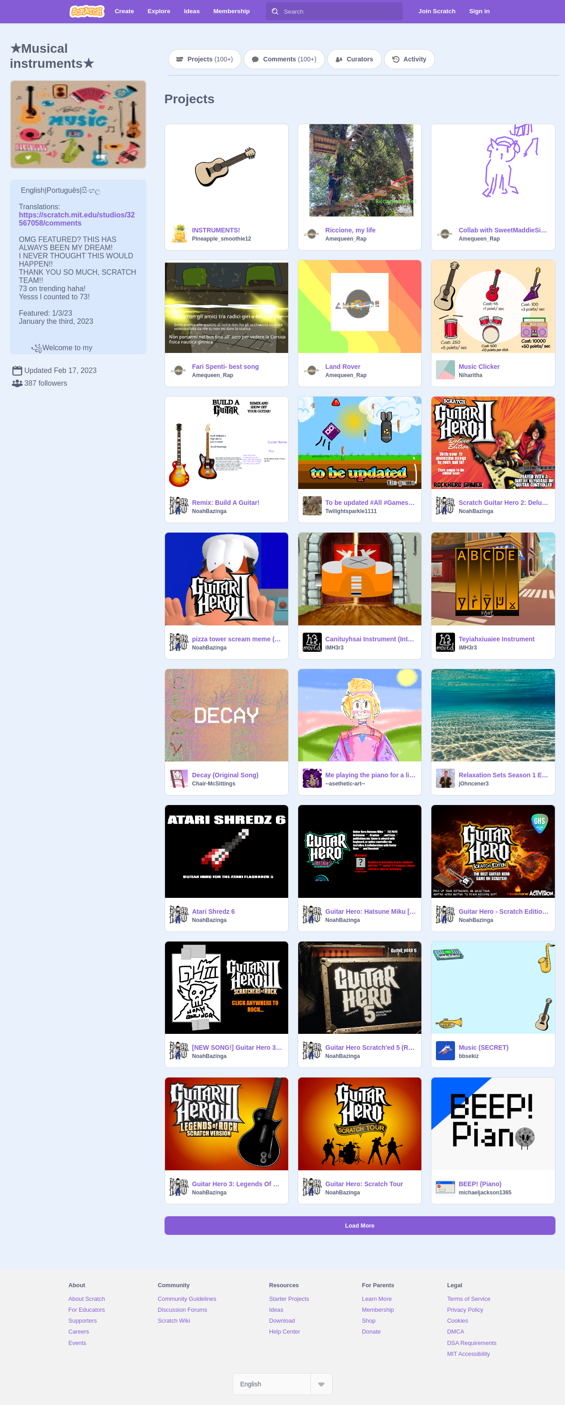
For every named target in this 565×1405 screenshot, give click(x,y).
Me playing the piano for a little (370, 775)
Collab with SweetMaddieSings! (504, 230)
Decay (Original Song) (225, 775)
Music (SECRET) (484, 1047)
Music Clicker (479, 366)
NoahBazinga (209, 511)
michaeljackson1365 (485, 1192)
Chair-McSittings (213, 784)
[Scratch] (87, 11)
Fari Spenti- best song (225, 366)
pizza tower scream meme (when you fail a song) (237, 639)
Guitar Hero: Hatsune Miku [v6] (370, 911)
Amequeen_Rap (346, 239)
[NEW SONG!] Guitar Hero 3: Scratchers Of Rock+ (237, 1047)
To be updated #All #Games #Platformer (370, 502)
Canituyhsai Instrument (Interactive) (370, 639)
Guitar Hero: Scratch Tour (364, 1184)
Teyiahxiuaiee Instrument (497, 639)
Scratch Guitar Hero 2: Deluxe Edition (504, 502)
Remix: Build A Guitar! (226, 502)
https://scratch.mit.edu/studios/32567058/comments (77, 219)
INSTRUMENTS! (216, 230)
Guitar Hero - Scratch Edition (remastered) (504, 911)
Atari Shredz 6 (213, 911)
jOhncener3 (474, 784)
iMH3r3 (334, 648)
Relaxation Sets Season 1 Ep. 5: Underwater (504, 775)
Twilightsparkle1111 (351, 511)
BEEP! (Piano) (480, 1184)
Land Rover (342, 366)
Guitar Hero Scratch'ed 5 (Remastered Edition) (370, 1047)
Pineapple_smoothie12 (221, 239)
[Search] (275, 11)
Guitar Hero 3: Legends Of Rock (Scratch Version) (237, 1184)
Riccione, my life (350, 230)
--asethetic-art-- (345, 784)
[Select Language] (283, 1384)
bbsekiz (469, 1056)
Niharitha (470, 375)
